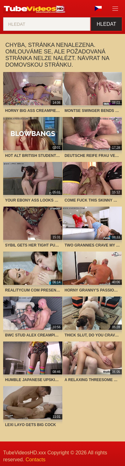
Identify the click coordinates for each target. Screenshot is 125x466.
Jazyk (98, 8)
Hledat (106, 24)
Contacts (35, 459)
